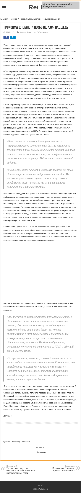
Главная (4, 19)
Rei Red (41, 7)
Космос (13, 19)
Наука (28, 32)
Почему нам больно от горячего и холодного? (59, 468)
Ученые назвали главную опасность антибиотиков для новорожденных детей (21, 469)
